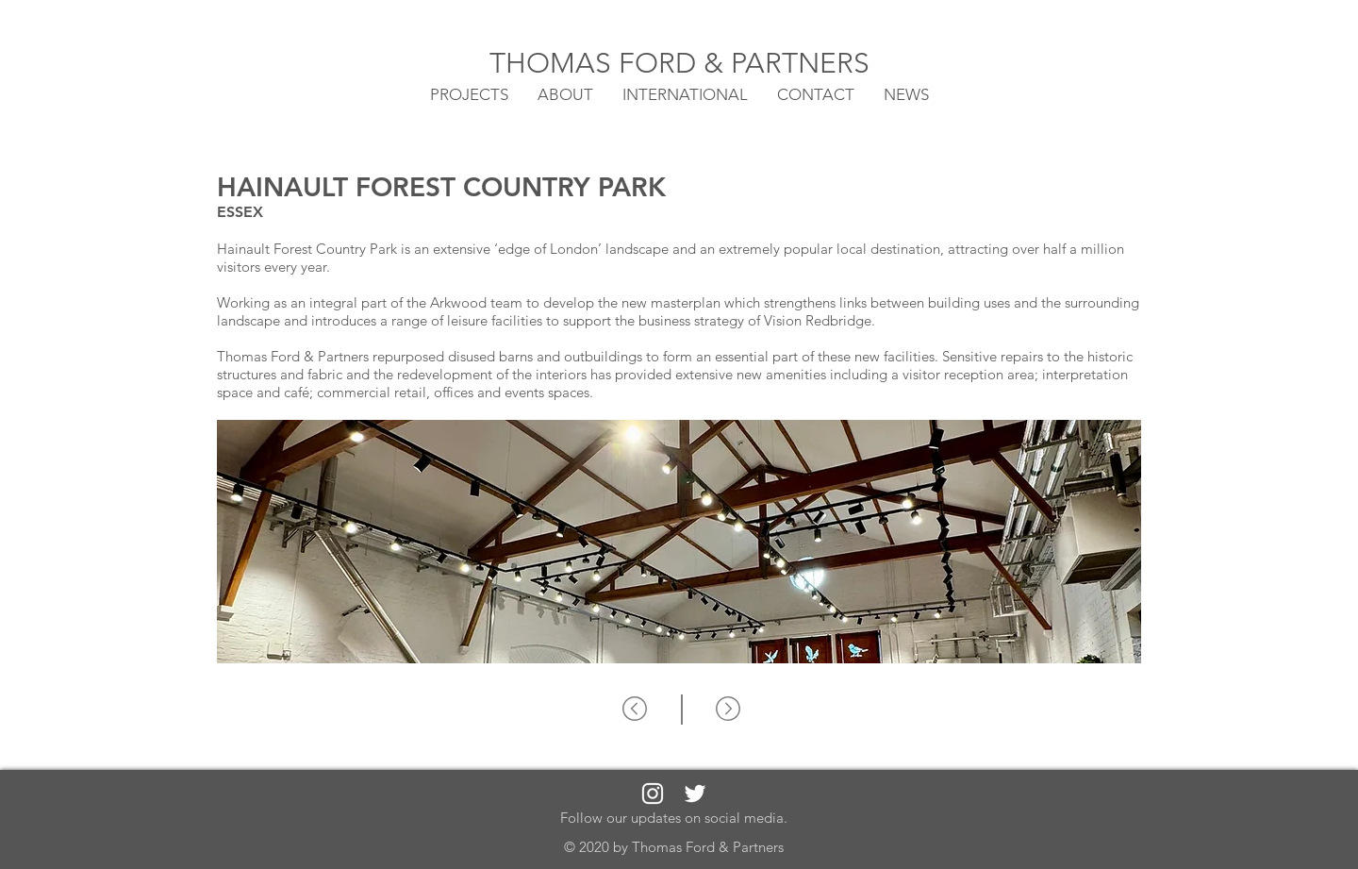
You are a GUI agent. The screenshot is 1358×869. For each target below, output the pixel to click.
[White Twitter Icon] (695, 793)
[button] (685, 93)
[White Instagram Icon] (652, 793)
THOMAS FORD (596, 63)
